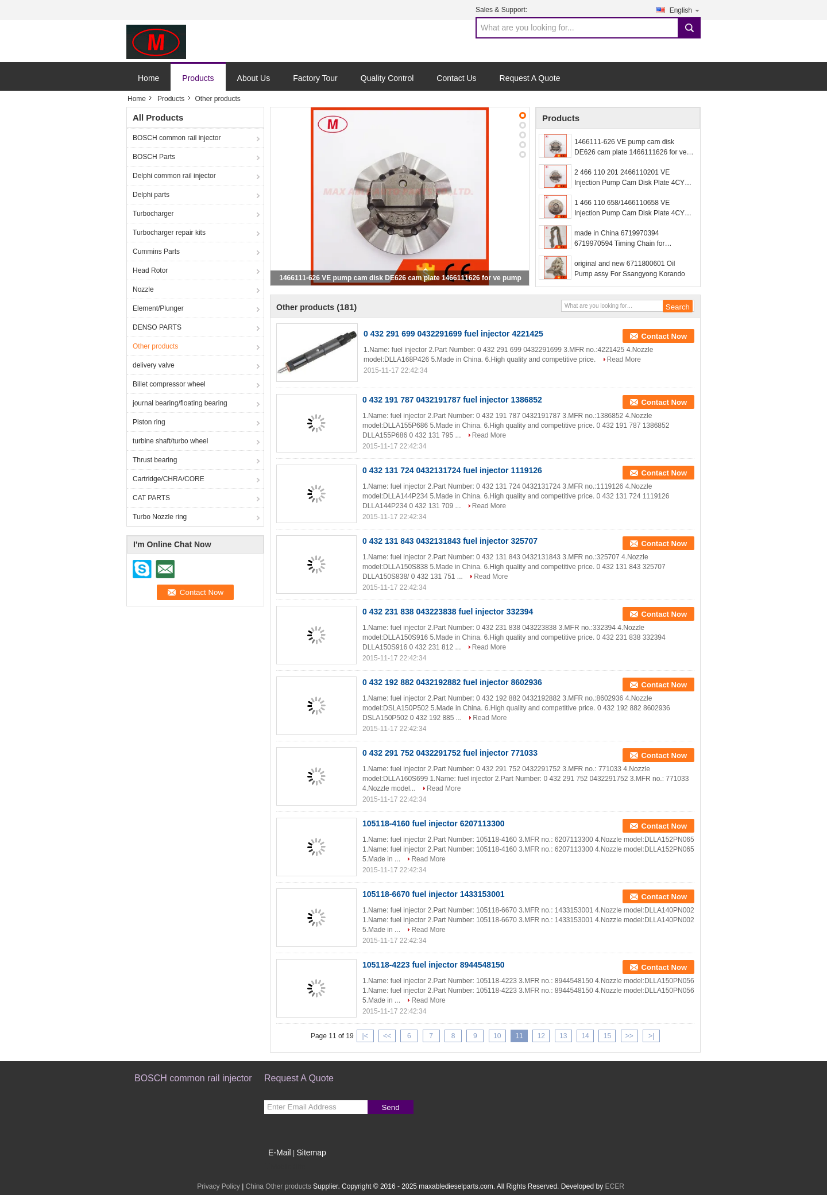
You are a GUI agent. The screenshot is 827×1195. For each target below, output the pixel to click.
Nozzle (143, 289)
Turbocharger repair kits (169, 233)
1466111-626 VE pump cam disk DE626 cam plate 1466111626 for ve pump (400, 278)
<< (387, 1036)
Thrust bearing (155, 460)
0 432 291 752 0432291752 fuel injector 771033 (450, 752)
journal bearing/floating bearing (180, 403)
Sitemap (311, 1152)
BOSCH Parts (154, 157)
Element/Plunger (158, 308)
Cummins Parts (156, 251)
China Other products (278, 1186)
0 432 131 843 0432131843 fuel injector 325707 (450, 541)
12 (541, 1036)
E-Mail (279, 1152)
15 (607, 1036)
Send (390, 1107)
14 (585, 1036)
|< (365, 1036)
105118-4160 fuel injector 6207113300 (433, 823)
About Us (253, 78)
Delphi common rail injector (174, 176)
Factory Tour (315, 78)
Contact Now (664, 336)
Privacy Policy (218, 1186)
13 (563, 1036)
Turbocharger (153, 214)
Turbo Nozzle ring (160, 517)
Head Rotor (150, 270)
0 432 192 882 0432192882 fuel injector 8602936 (452, 682)
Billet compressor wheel (169, 384)
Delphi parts (151, 195)
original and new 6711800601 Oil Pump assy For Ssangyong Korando (629, 269)
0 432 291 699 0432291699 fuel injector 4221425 (453, 333)
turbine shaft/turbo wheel (170, 441)
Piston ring (149, 422)
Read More (624, 359)
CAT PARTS (151, 498)
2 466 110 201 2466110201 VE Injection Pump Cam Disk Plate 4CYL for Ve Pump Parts (631, 178)
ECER (614, 1186)
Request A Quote (530, 78)
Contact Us (456, 78)
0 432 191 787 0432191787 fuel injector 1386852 (452, 399)
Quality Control (387, 78)
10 (497, 1036)
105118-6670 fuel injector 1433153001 (433, 894)
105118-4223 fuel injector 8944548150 (433, 964)
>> (629, 1036)
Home (148, 78)
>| (651, 1036)
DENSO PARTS (157, 327)
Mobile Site (284, 1167)
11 (519, 1036)
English (685, 10)
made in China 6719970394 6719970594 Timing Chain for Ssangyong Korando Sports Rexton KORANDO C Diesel (628, 239)
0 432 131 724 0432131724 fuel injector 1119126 (452, 470)
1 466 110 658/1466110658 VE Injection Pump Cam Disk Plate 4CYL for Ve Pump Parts (631, 208)
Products (198, 78)
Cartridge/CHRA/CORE (168, 479)
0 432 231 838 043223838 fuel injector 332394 (447, 611)
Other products (155, 346)
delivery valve (154, 365)
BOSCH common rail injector (177, 138)
